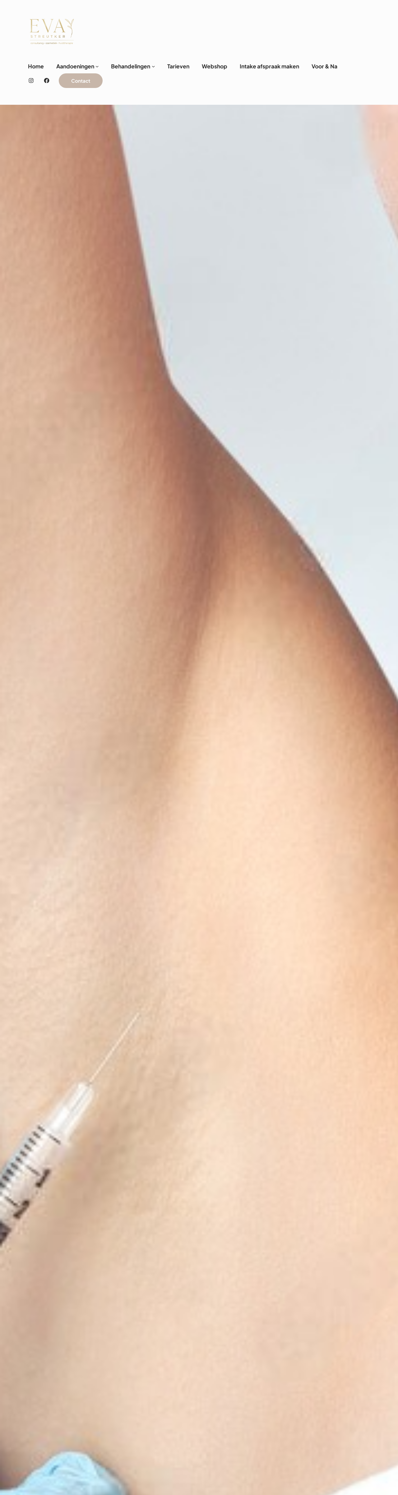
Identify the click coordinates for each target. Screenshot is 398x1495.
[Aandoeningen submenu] (97, 66)
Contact (80, 81)
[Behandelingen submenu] (153, 66)
